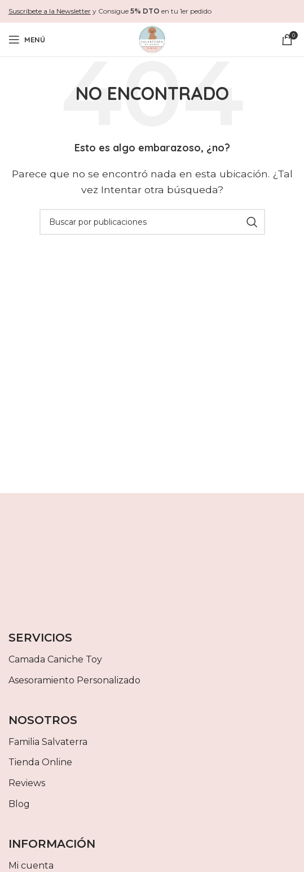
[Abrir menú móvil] (27, 39)
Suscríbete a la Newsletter (49, 11)
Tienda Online (40, 762)
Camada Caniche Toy (55, 659)
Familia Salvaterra (47, 741)
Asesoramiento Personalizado (74, 680)
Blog (19, 804)
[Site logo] (152, 38)
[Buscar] (152, 222)
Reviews (26, 783)
